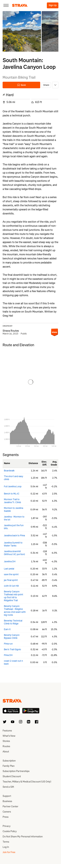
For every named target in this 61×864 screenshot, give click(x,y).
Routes (6, 746)
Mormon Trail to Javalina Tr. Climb (12, 501)
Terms (6, 841)
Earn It (7, 629)
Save (21, 85)
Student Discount (12, 776)
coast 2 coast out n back (13, 662)
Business (7, 801)
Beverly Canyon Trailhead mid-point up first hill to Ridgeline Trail (13, 596)
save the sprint (11, 574)
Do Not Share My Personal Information (23, 836)
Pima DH (8, 655)
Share (46, 85)
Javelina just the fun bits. (14, 527)
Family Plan (8, 766)
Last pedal (9, 568)
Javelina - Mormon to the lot (14, 518)
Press (5, 817)
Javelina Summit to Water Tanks (13, 544)
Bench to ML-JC (11, 493)
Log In (6, 847)
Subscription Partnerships (16, 771)
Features (7, 730)
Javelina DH (9, 561)
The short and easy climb (13, 478)
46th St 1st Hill (11, 585)
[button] (22, 31)
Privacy (7, 826)
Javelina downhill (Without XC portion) (14, 553)
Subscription (9, 760)
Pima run (8, 643)
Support (7, 796)
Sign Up (53, 5)
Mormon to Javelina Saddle (13, 510)
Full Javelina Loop (12, 486)
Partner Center (10, 806)
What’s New (9, 735)
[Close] (6, 5)
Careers (7, 811)
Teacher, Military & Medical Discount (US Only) (27, 781)
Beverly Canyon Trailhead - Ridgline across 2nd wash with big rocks (15, 611)
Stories (6, 741)
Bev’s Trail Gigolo (12, 649)
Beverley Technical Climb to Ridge (13, 622)
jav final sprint (11, 580)
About (6, 751)
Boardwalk (9, 470)
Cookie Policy (10, 831)
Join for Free (9, 852)
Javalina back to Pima (14, 535)
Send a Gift (8, 786)
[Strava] (19, 5)
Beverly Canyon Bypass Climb (12, 637)
